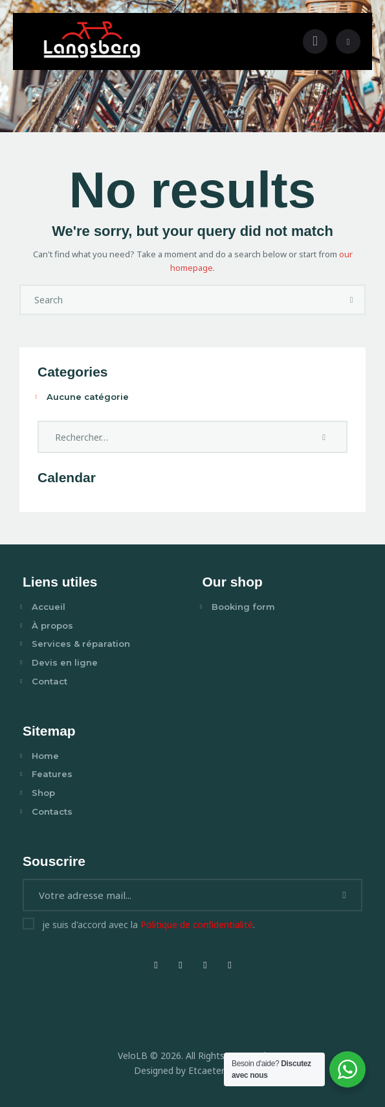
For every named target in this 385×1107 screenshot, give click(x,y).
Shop (43, 792)
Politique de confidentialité (196, 924)
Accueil (48, 606)
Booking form (243, 606)
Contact (49, 681)
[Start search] (351, 300)
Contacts (52, 811)
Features (52, 774)
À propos (52, 625)
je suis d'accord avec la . (148, 924)
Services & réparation (81, 643)
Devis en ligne (65, 662)
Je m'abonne (346, 900)
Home (45, 756)
